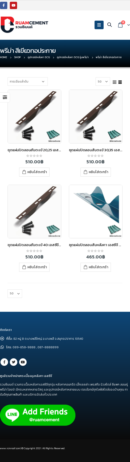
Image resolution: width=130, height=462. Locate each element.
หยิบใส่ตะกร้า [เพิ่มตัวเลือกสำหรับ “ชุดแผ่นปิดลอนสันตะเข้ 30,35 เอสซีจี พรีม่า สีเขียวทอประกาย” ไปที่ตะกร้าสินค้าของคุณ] (98, 172)
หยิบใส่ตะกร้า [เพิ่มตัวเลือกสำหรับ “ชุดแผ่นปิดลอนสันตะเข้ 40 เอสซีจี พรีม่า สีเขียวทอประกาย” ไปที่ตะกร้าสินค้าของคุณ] (37, 267)
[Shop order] (28, 81)
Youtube (23, 362)
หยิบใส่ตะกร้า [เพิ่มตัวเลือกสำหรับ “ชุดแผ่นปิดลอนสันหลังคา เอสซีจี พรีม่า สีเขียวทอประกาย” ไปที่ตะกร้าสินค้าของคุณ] (98, 267)
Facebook (4, 362)
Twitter (13, 362)
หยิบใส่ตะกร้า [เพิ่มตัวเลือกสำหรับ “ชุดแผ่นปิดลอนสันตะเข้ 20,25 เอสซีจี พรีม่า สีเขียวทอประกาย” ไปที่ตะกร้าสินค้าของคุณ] (37, 172)
